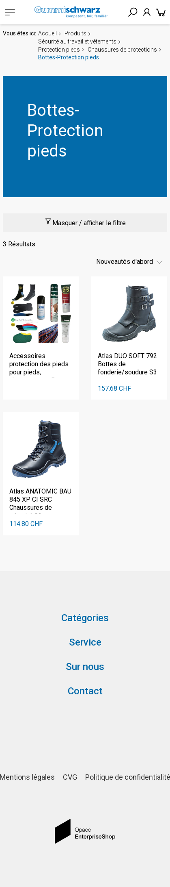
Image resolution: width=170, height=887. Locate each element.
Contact (85, 691)
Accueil (47, 33)
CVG (70, 777)
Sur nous (85, 666)
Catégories (85, 618)
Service (85, 642)
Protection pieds (59, 49)
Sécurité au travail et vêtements (77, 41)
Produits (75, 33)
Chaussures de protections (122, 49)
